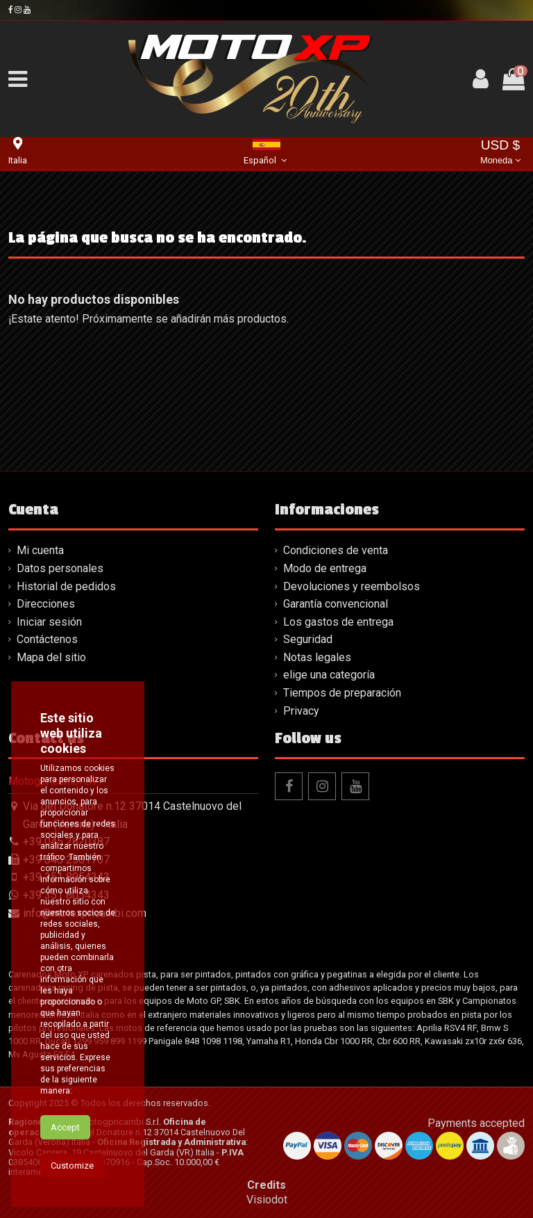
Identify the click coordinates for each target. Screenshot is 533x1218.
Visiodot (266, 1199)
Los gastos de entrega (338, 621)
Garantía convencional (335, 603)
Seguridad (307, 639)
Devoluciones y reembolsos (351, 586)
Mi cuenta (40, 550)
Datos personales (60, 568)
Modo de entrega (324, 568)
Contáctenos (47, 639)
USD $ (500, 153)
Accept (65, 1127)
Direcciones (46, 603)
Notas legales (317, 657)
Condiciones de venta (335, 550)
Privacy (301, 710)
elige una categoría (329, 674)
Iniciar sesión (49, 621)
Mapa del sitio (51, 657)
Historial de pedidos (66, 586)
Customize (72, 1165)
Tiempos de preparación (342, 692)
